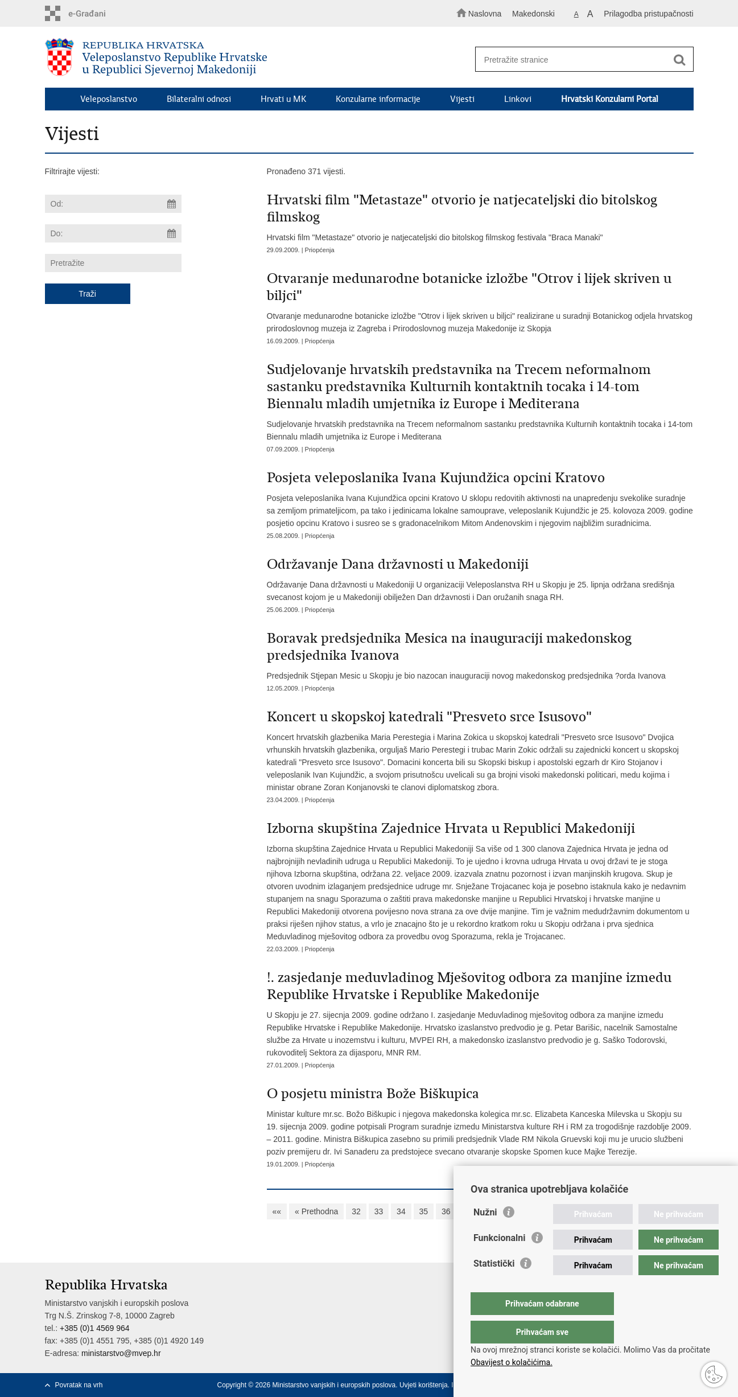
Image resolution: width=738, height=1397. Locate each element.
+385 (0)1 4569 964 (95, 1328)
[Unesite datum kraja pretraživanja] (113, 233)
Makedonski (533, 13)
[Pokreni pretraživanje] (680, 60)
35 (423, 1211)
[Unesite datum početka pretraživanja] (113, 204)
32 (356, 1211)
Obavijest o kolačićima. (512, 1362)
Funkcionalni (499, 1260)
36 (446, 1211)
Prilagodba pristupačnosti (648, 13)
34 (401, 1211)
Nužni (485, 1235)
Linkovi (517, 99)
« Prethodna (316, 1211)
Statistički (493, 1286)
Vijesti (462, 99)
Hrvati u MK (283, 99)
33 (379, 1211)
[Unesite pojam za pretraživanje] (579, 59)
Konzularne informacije (378, 99)
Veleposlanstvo (108, 99)
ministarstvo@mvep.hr (120, 1353)
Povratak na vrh (79, 1385)
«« (277, 1211)
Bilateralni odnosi (199, 99)
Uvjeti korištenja (423, 1385)
